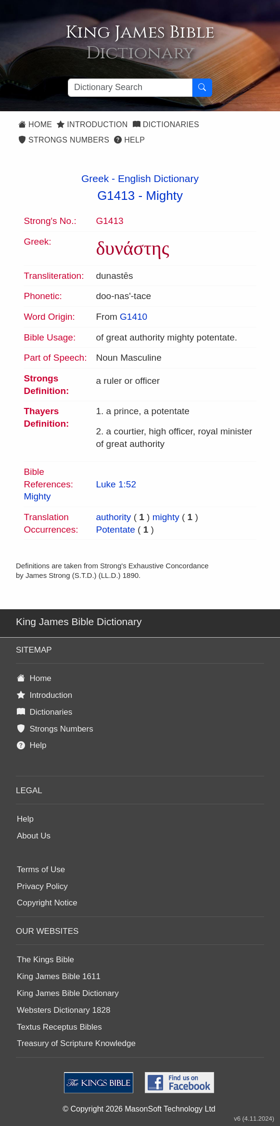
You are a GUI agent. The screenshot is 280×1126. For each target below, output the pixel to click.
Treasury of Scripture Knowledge (76, 1043)
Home (35, 124)
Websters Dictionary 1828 (63, 1010)
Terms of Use (41, 869)
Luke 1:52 (116, 484)
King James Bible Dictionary (68, 993)
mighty (166, 517)
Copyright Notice (47, 902)
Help (129, 140)
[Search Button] (202, 88)
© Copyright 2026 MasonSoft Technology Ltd (139, 1109)
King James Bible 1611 (59, 976)
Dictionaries (166, 124)
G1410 (133, 317)
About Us (34, 835)
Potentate (115, 529)
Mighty (164, 195)
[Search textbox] (130, 88)
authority (113, 517)
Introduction (92, 124)
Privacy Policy (42, 886)
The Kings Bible (45, 959)
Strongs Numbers (63, 140)
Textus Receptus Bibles (59, 1027)
